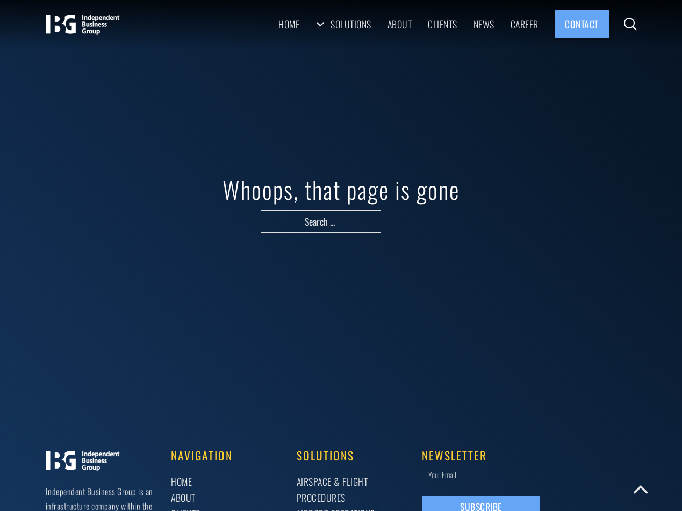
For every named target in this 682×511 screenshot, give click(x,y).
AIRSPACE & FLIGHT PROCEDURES (332, 489)
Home (288, 24)
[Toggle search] (630, 24)
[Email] (481, 474)
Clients (442, 24)
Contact (582, 24)
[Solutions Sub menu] (320, 24)
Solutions (351, 24)
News (483, 24)
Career (525, 24)
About (399, 24)
